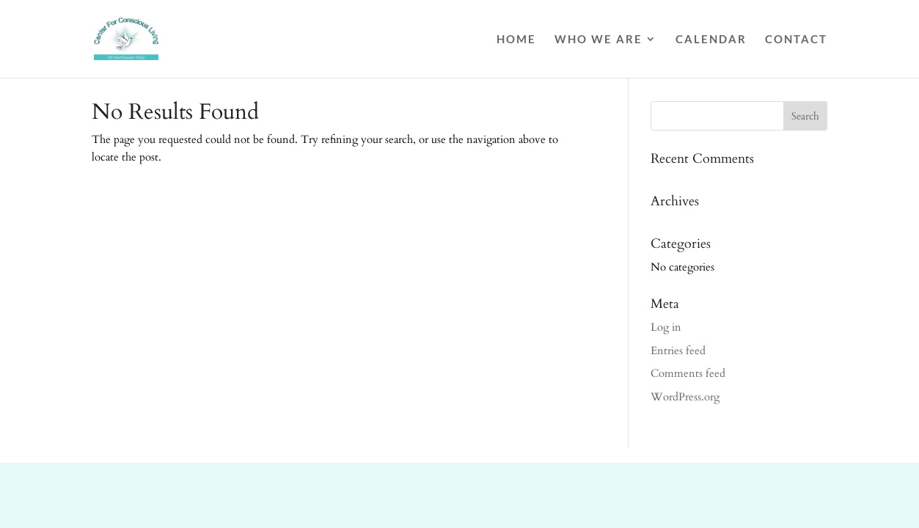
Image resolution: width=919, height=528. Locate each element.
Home (516, 39)
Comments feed (688, 373)
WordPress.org (685, 396)
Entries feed (678, 350)
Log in (666, 327)
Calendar (711, 39)
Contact (796, 39)
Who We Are (598, 39)
